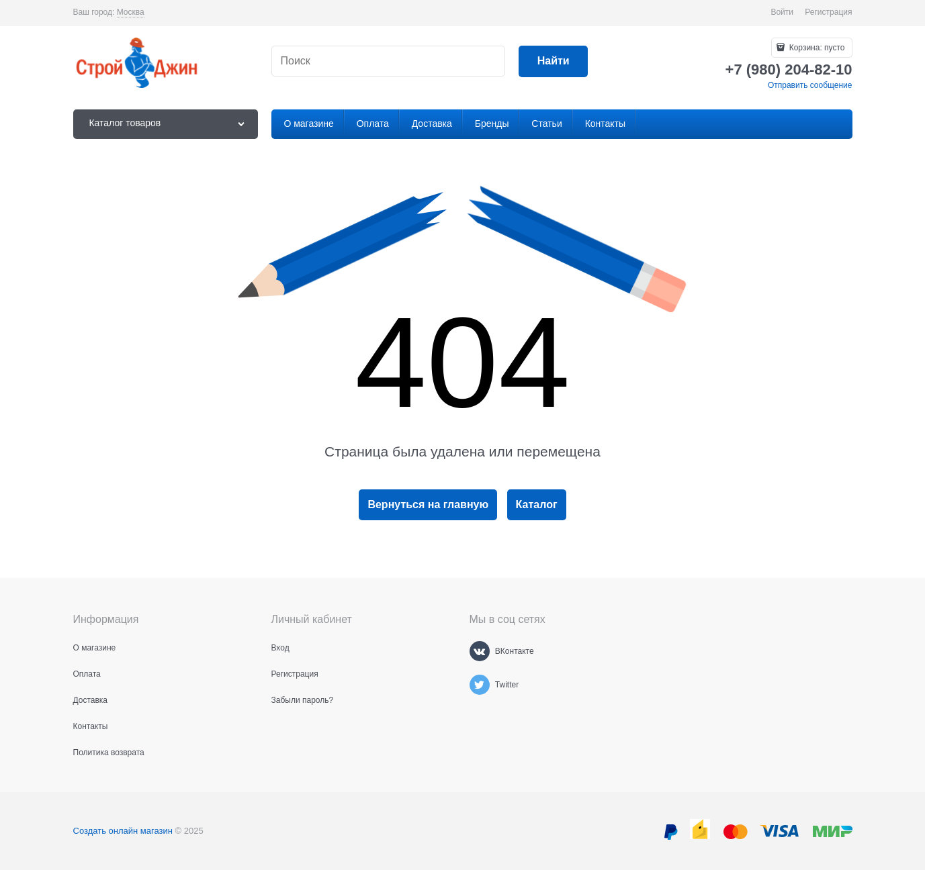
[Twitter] (480, 685)
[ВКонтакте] (480, 651)
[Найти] (553, 61)
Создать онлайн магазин (123, 831)
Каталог (537, 504)
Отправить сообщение (810, 85)
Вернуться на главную (427, 504)
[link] (130, 12)
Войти (781, 12)
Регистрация (828, 12)
